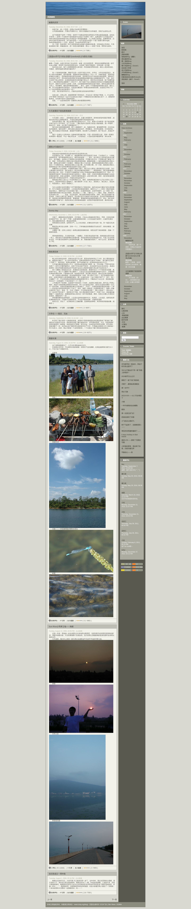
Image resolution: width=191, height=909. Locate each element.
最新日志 (125, 360)
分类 (123, 304)
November (128, 181)
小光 (123, 503)
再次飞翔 (124, 392)
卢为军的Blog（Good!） (130, 72)
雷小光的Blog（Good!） (130, 66)
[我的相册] (125, 54)
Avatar (124, 22)
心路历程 (124, 311)
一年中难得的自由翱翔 (129, 406)
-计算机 (124, 324)
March (126, 228)
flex (122, 464)
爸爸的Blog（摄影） (128, 57)
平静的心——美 (127, 452)
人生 (123, 313)
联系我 (123, 50)
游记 (123, 309)
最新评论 (125, 460)
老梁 (123, 493)
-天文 (123, 322)
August (127, 202)
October (127, 154)
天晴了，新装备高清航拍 (130, 384)
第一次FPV (125, 388)
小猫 (123, 402)
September (128, 133)
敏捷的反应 (129, 241)
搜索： (124, 333)
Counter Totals (127, 346)
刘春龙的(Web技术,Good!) (131, 77)
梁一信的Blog (126, 61)
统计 (123, 52)
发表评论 (53, 51)
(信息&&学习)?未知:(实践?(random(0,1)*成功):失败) (133, 256)
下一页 (114, 899)
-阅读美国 (124, 315)
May (125, 138)
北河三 (123, 521)
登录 (123, 83)
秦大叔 (123, 474)
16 (137, 112)
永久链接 (70, 51)
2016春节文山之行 (128, 376)
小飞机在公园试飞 (127, 421)
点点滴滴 (124, 318)
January (127, 166)
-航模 (123, 327)
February (127, 140)
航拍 (123, 409)
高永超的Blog (126, 59)
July (125, 145)
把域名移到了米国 (127, 417)
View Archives (126, 128)
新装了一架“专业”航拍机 (130, 380)
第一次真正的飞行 (127, 413)
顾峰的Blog (125, 75)
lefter (123, 550)
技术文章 (124, 320)
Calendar (125, 100)
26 (126, 117)
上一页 (49, 899)
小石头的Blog (126, 63)
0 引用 (62, 51)
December (128, 150)
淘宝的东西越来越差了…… (131, 431)
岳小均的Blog (126, 70)
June (126, 207)
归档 (123, 124)
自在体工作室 (126, 68)
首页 (123, 48)
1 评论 (52, 141)
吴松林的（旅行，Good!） (130, 79)
